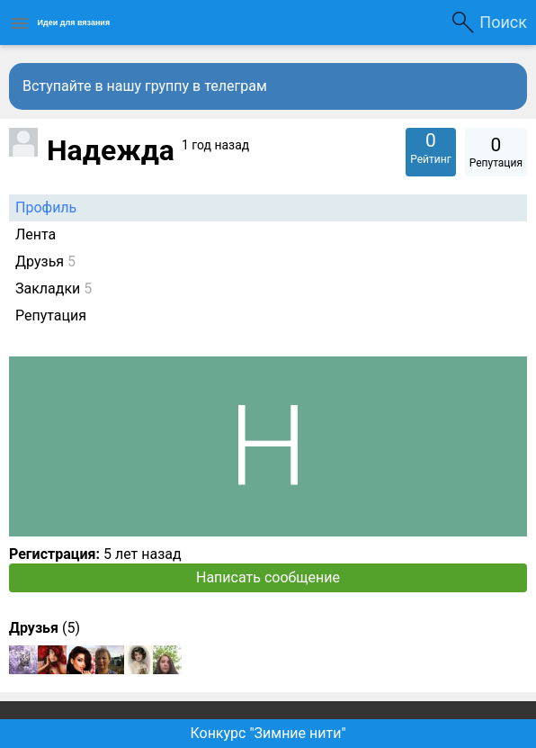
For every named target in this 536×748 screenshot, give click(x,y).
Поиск (503, 22)
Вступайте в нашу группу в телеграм (144, 86)
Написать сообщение (268, 577)
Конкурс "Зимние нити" (267, 733)
